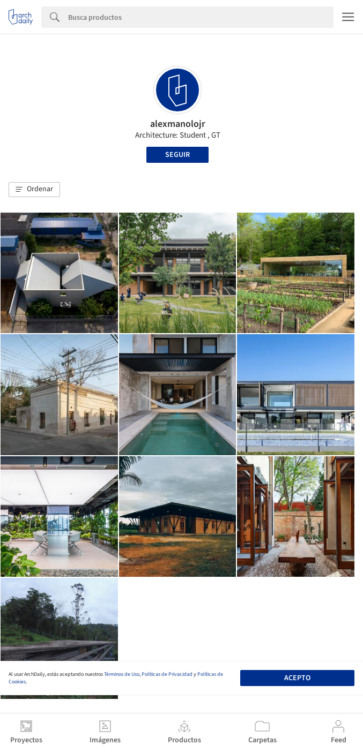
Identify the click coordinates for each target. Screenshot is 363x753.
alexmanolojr (177, 124)
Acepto (297, 678)
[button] (34, 189)
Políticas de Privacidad (167, 674)
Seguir (177, 154)
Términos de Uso (121, 674)
